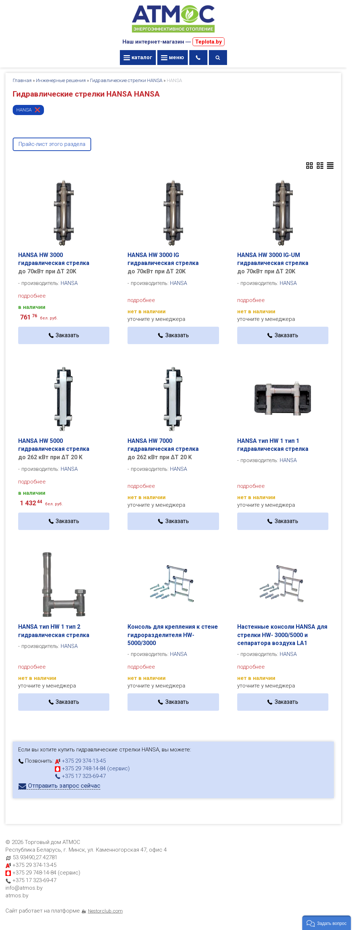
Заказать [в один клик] (67, 335)
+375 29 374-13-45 (80, 761)
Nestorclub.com (105, 911)
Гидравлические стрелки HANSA (126, 80)
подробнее (32, 296)
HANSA (24, 110)
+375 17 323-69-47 (80, 776)
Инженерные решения (61, 80)
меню (172, 57)
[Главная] (173, 33)
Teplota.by (208, 41)
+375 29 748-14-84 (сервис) (92, 768)
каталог (138, 57)
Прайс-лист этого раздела (52, 144)
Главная (22, 80)
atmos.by (16, 895)
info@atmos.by (24, 888)
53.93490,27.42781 (35, 857)
